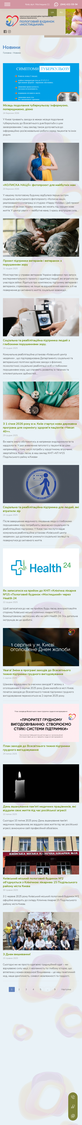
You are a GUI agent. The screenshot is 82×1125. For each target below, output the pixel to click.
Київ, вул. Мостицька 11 (37, 4)
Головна (7, 52)
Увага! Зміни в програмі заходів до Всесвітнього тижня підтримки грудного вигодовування (37, 672)
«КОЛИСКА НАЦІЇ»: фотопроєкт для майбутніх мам (39, 185)
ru (61, 12)
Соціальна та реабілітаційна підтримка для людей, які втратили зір (41, 509)
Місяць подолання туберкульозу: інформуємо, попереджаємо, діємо (35, 107)
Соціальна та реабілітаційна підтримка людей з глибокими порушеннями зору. (36, 342)
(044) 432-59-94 (69, 4)
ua (52, 12)
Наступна (66, 989)
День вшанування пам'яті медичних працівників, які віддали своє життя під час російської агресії (39, 808)
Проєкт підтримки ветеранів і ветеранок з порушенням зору (32, 263)
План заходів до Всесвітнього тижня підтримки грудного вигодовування (36, 748)
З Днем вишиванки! (16, 954)
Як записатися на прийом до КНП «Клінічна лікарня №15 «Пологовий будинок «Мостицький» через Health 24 (39, 594)
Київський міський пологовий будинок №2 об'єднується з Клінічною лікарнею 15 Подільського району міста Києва (40, 882)
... (47, 989)
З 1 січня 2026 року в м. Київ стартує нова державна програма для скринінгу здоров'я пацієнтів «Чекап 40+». (40, 427)
